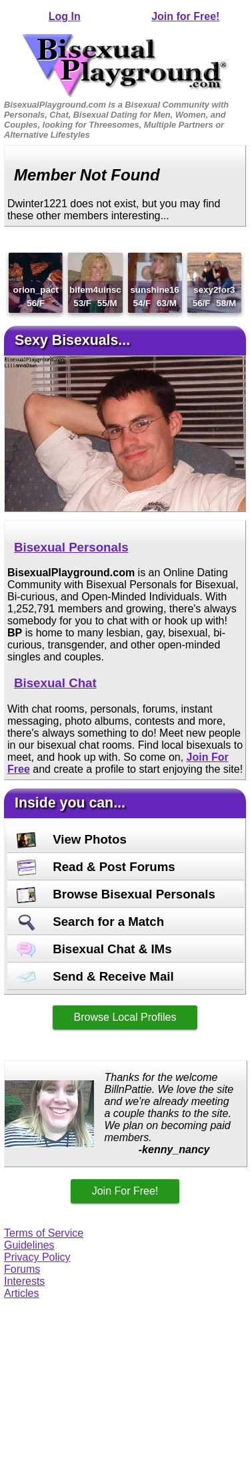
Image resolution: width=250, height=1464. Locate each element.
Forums (22, 1269)
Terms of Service (43, 1233)
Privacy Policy (37, 1257)
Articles (21, 1293)
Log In (65, 16)
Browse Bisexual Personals (116, 894)
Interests (24, 1281)
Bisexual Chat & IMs (94, 949)
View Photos (72, 839)
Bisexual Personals (71, 547)
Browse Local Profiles (125, 1017)
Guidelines (29, 1245)
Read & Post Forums (96, 867)
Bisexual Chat (55, 683)
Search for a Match (90, 921)
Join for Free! (185, 16)
